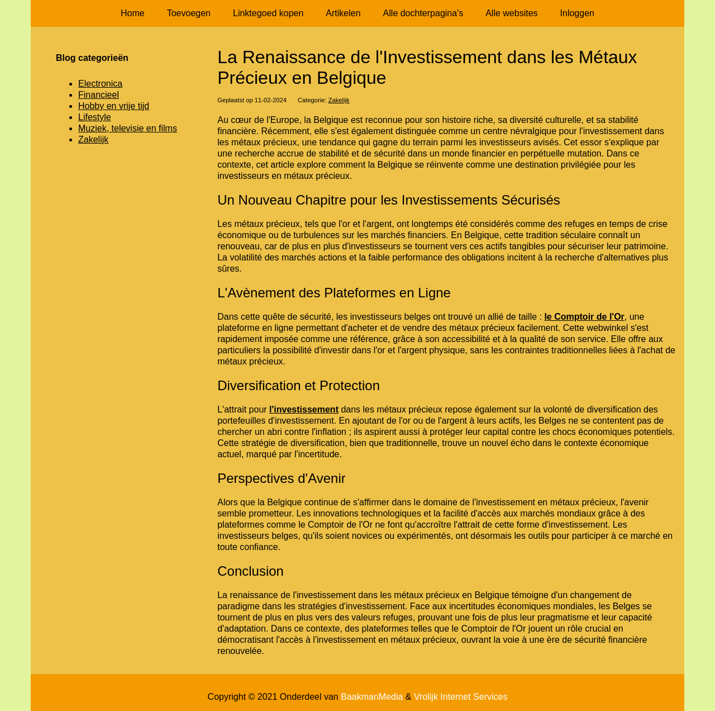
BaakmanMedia (372, 696)
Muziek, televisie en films (127, 128)
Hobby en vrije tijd (113, 106)
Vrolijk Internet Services (460, 696)
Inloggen (577, 13)
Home (133, 13)
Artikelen (343, 13)
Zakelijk (339, 100)
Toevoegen (189, 13)
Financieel (98, 94)
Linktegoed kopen (268, 13)
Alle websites (511, 13)
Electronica (100, 83)
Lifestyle (94, 117)
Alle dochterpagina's (423, 13)
